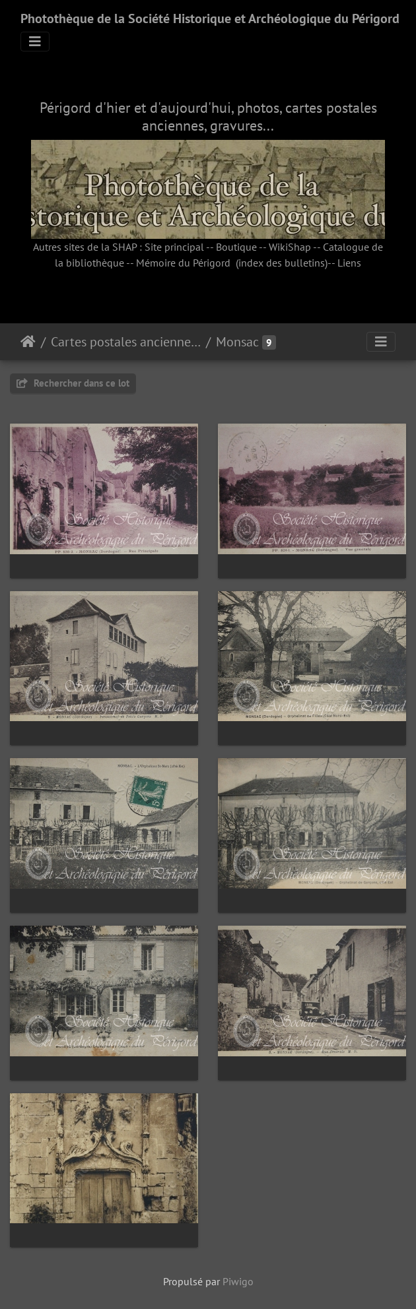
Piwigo (238, 1281)
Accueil (28, 342)
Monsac (237, 341)
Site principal (174, 246)
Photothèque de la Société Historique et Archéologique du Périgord (209, 18)
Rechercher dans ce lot (73, 383)
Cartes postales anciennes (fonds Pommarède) (126, 341)
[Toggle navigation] (35, 41)
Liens (349, 262)
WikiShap (290, 246)
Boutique (236, 246)
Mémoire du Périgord (183, 262)
